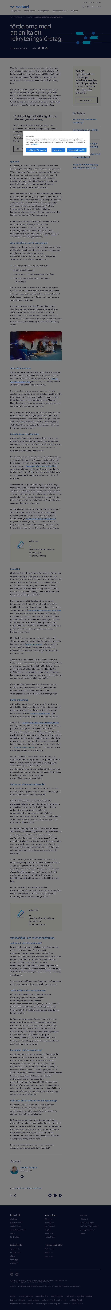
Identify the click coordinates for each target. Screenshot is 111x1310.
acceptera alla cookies (76, 150)
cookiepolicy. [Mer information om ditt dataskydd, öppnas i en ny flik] (34, 144)
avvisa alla (58, 150)
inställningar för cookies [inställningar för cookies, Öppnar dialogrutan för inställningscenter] (36, 150)
